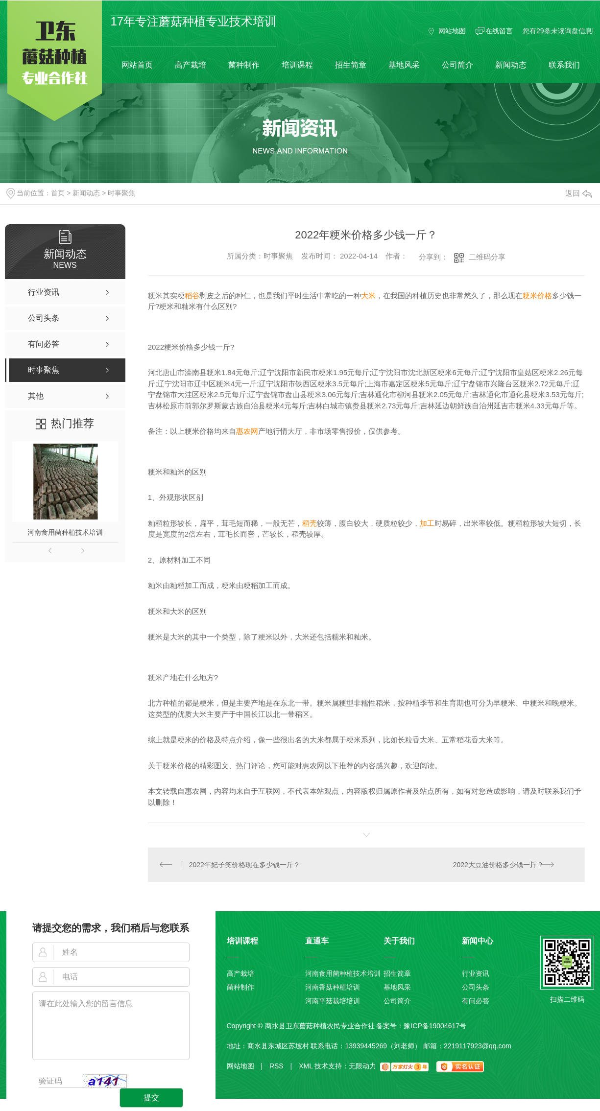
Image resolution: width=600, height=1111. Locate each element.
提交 (151, 1098)
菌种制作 (244, 65)
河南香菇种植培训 (332, 988)
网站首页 (137, 65)
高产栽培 (190, 65)
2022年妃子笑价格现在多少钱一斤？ (244, 865)
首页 (58, 193)
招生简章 (350, 65)
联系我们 (564, 65)
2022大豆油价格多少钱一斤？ (498, 865)
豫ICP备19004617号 (435, 1026)
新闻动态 (511, 65)
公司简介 (457, 65)
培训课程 (297, 65)
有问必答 (475, 1001)
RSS (280, 1066)
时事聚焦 (121, 193)
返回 (578, 193)
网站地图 (452, 31)
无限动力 (362, 1066)
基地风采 (404, 65)
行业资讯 (475, 974)
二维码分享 (487, 257)
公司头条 (475, 988)
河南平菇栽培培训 (332, 1001)
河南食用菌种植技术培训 (65, 532)
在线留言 (499, 31)
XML (305, 1066)
